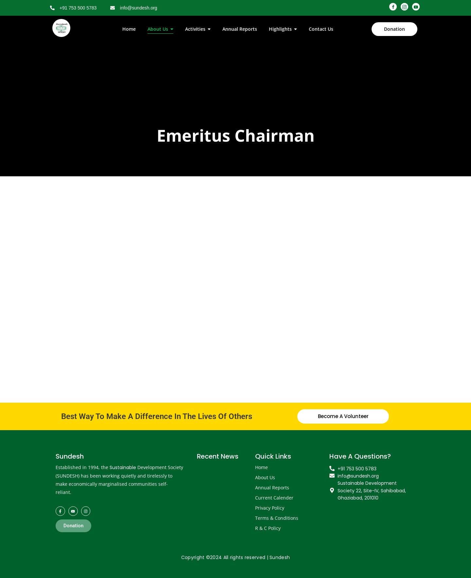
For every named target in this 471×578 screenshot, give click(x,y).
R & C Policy (268, 528)
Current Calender (274, 498)
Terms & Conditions (276, 518)
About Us (265, 477)
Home (261, 467)
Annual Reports (272, 487)
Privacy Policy (269, 508)
